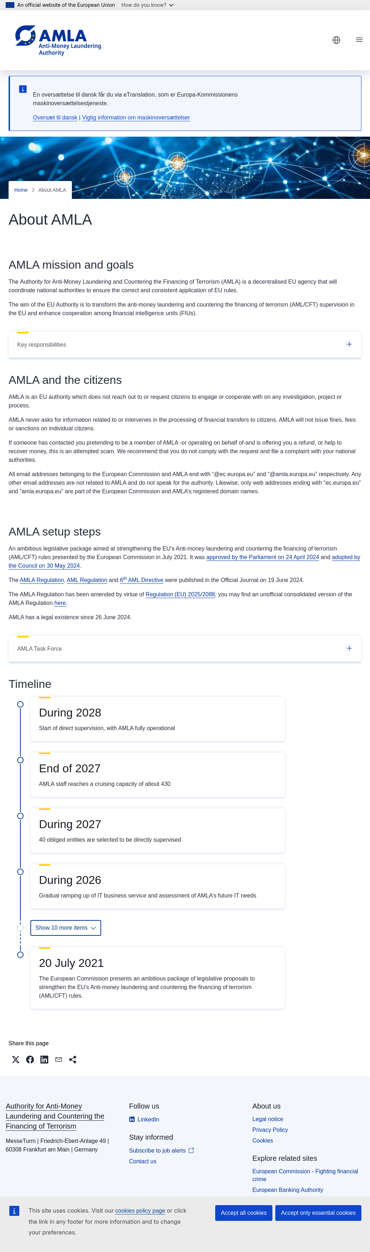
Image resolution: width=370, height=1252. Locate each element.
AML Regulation (87, 580)
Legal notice (267, 1119)
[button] (15, 1059)
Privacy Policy (270, 1130)
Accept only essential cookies (318, 1213)
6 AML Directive (141, 580)
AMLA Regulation (42, 580)
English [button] (336, 40)
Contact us (142, 1161)
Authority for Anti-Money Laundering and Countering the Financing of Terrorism (55, 1116)
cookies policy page (140, 1211)
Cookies (262, 1141)
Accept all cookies (244, 1213)
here (60, 603)
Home (21, 190)
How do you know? (148, 5)
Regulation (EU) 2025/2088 (180, 594)
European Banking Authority (287, 1190)
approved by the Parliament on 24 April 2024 (262, 557)
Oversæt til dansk (55, 117)
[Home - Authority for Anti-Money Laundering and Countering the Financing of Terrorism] (58, 40)
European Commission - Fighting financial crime (305, 1175)
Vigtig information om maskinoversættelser (136, 117)
